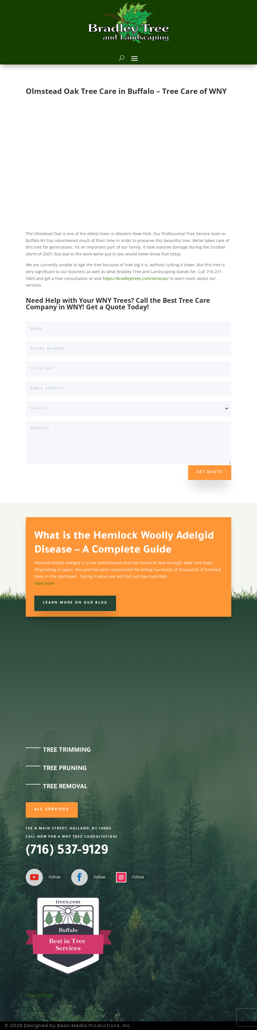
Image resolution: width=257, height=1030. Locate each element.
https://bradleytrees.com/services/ (136, 278)
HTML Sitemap (39, 995)
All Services (51, 810)
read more (44, 583)
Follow (55, 877)
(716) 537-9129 (67, 851)
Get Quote (210, 472)
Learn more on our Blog (75, 603)
